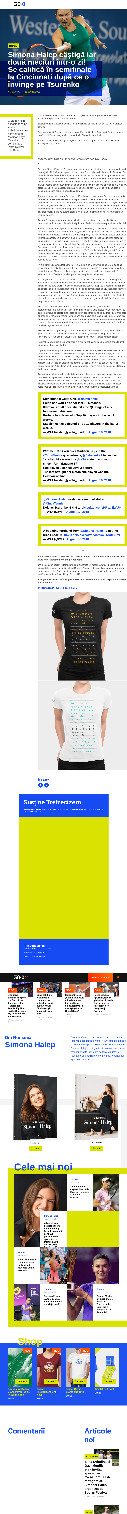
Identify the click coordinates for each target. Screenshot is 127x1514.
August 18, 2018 (99, 432)
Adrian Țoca (15, 92)
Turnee (74, 1179)
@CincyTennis (53, 503)
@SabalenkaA (92, 455)
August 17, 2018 (77, 511)
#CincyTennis (52, 455)
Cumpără (35, 1148)
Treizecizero (100, 1497)
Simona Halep (51, 1216)
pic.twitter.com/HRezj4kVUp (101, 507)
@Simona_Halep (55, 499)
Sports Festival (92, 1456)
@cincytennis (87, 398)
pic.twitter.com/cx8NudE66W (100, 535)
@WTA (81, 459)
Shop (30, 1341)
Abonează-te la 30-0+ (100, 978)
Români (13, 46)
